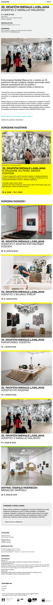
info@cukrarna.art (15, 32)
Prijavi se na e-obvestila (14, 522)
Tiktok (3, 590)
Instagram (4, 588)
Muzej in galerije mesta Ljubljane (26, 593)
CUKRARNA (5, 2)
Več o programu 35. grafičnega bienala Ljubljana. (17, 116)
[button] (48, 2)
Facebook (4, 586)
